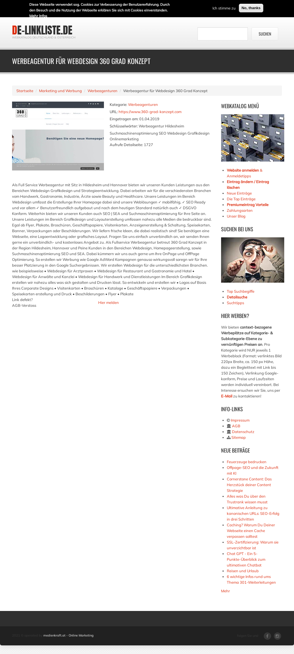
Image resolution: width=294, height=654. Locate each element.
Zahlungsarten (240, 210)
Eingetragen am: (124, 119)
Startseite (24, 90)
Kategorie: (118, 104)
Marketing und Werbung (60, 90)
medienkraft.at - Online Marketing (68, 635)
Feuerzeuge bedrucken (246, 461)
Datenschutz (243, 431)
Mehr (225, 591)
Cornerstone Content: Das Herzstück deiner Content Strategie (249, 485)
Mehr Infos (38, 15)
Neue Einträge (239, 193)
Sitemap (238, 437)
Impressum (240, 420)
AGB (236, 426)
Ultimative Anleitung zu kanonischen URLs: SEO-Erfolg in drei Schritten (253, 513)
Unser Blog (236, 216)
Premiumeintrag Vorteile (247, 204)
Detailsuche (237, 297)
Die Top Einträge (241, 199)
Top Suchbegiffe (240, 291)
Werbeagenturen (102, 90)
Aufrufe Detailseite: (126, 144)
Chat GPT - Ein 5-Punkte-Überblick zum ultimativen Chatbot (246, 559)
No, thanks (250, 7)
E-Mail (226, 396)
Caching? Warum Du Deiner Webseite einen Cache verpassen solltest (251, 531)
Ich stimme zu (224, 7)
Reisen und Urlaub (243, 570)
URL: (114, 111)
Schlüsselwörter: (124, 126)
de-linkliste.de (42, 30)
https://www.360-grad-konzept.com (150, 111)
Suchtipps (235, 302)
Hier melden (108, 302)
